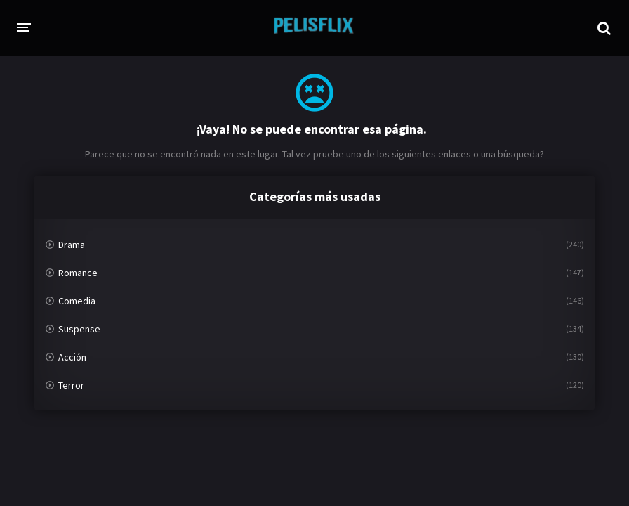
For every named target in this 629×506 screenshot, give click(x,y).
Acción (72, 357)
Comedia (76, 300)
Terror (71, 385)
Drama (71, 244)
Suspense (79, 329)
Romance (78, 272)
